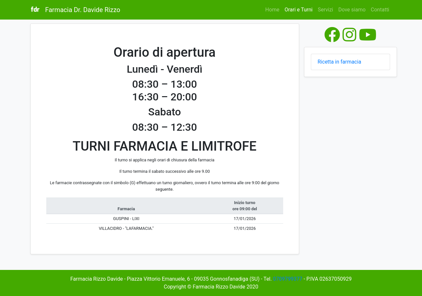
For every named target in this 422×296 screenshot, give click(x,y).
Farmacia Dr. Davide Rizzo (82, 10)
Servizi (325, 10)
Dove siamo (352, 10)
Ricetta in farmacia (339, 62)
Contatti (380, 10)
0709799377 (287, 279)
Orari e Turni (299, 9)
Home (272, 10)
